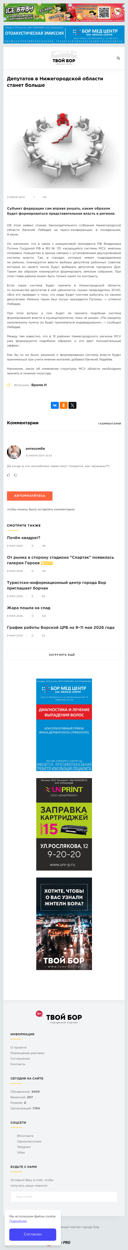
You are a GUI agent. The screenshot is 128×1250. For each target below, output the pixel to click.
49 (44, 197)
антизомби (35, 448)
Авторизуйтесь (29, 496)
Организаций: (25, 1108)
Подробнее (18, 1221)
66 (43, 596)
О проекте (18, 1048)
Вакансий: (21, 1097)
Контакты (17, 1064)
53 (43, 636)
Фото (48, 563)
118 (44, 546)
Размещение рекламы (27, 1053)
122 (44, 616)
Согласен (33, 1234)
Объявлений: (24, 1092)
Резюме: (18, 1103)
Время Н (39, 385)
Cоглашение (20, 1059)
